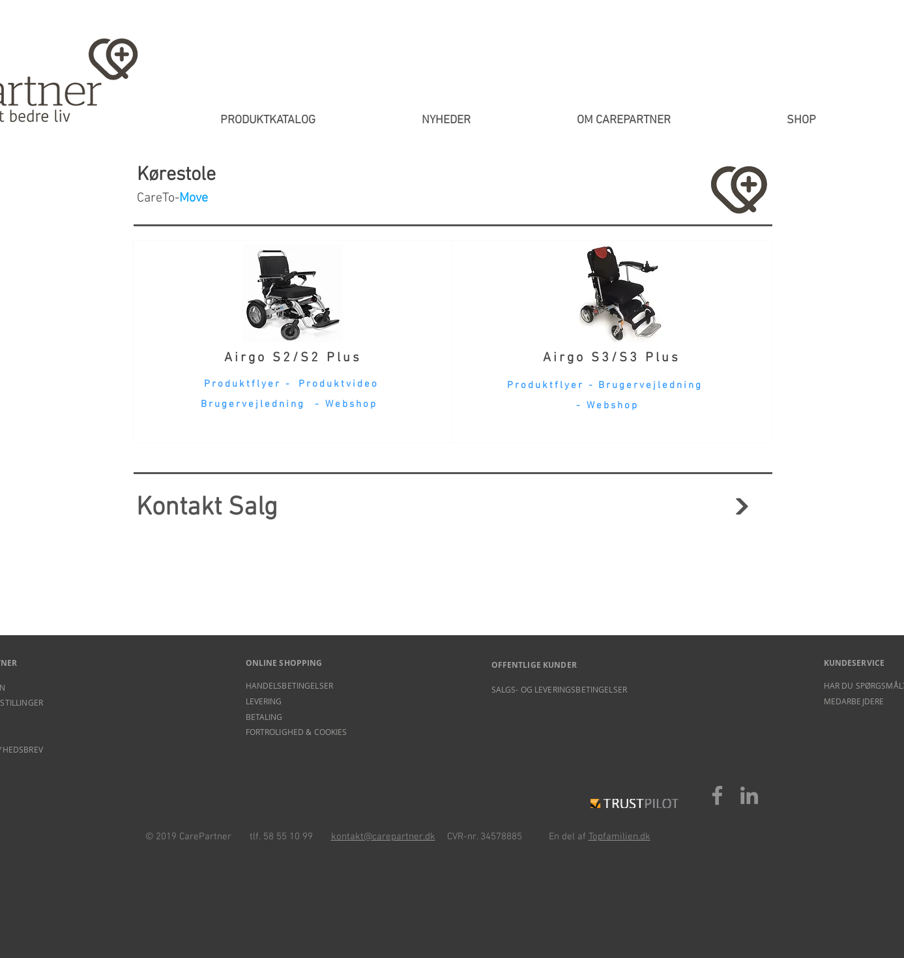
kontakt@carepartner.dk (383, 837)
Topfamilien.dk (619, 837)
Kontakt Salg (207, 508)
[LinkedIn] (749, 795)
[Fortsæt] (742, 506)
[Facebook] (717, 795)
